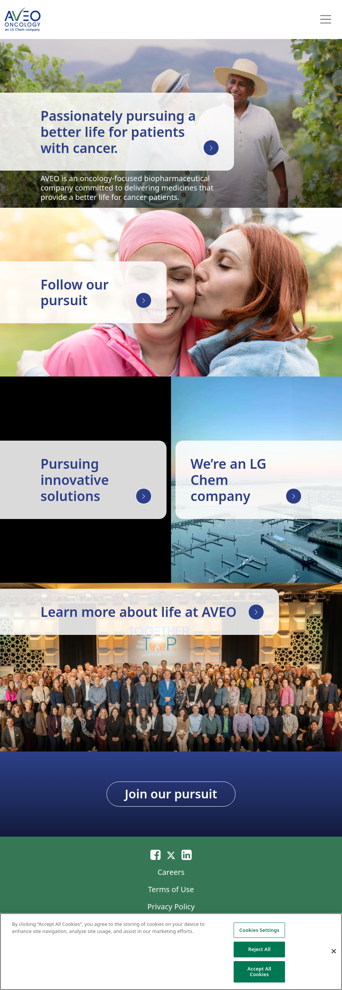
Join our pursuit (171, 793)
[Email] (155, 854)
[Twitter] (171, 854)
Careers (171, 872)
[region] (171, 951)
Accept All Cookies (260, 971)
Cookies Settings (259, 930)
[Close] (334, 951)
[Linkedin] (187, 854)
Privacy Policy (171, 907)
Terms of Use (171, 889)
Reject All (259, 949)
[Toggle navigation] (326, 19)
